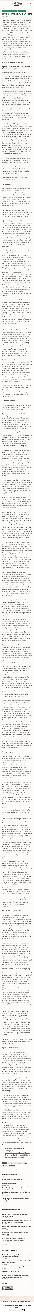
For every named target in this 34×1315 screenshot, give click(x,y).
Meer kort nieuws (9, 1250)
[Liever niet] (32, 1308)
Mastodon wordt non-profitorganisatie (13, 1267)
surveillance (12, 1165)
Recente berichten (9, 1175)
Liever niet (20, 1310)
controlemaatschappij (20, 1163)
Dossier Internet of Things (9, 11)
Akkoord (12, 1310)
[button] (3, 3)
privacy (5, 1165)
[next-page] (6, 1205)
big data (10, 1163)
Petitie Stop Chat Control (9, 1183)
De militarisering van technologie (12, 1179)
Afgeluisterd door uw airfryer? (11, 1271)
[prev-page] (3, 1205)
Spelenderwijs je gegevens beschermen (14, 1188)
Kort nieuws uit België (11, 1210)
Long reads (22, 11)
